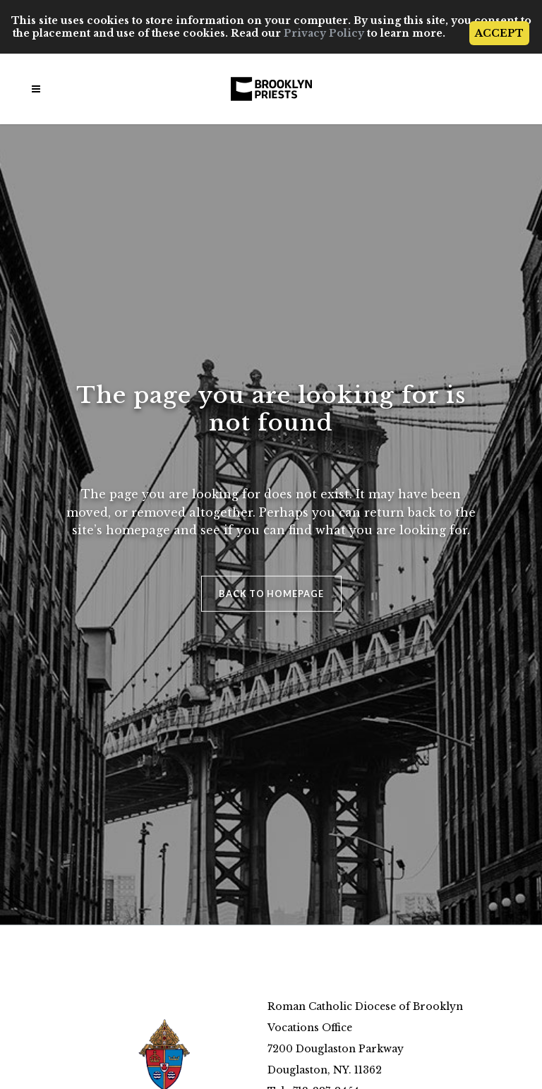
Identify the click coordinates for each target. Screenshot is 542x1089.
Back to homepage (271, 592)
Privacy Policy (324, 33)
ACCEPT (499, 33)
